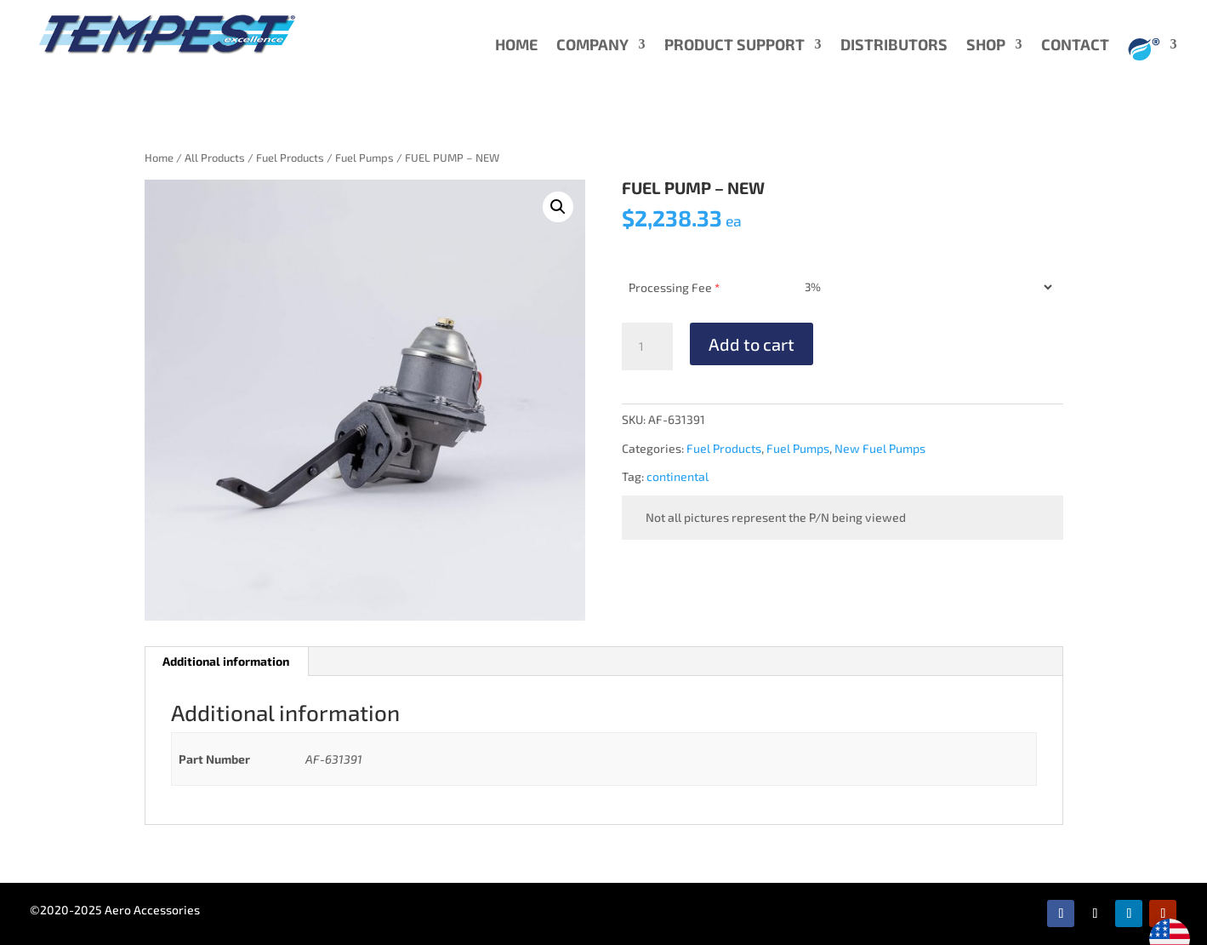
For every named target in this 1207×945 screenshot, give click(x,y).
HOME (516, 46)
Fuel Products (290, 157)
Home (159, 157)
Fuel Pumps (364, 157)
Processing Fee (674, 287)
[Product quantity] (647, 346)
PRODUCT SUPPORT (734, 46)
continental (677, 476)
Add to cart (751, 344)
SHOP (985, 46)
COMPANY (592, 46)
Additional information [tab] (225, 661)
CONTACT (1075, 46)
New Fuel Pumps (879, 448)
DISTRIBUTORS (894, 46)
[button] (558, 207)
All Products (215, 157)
